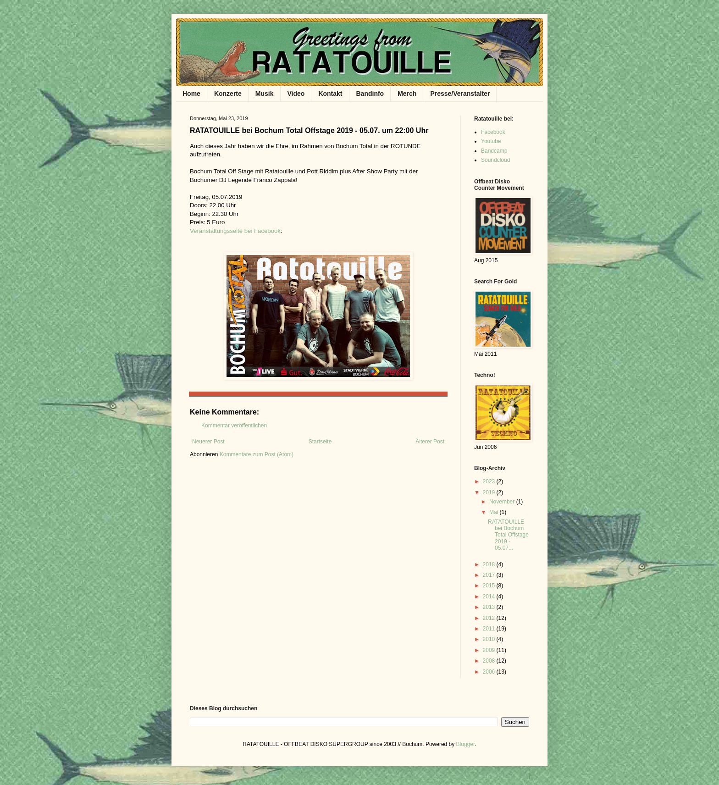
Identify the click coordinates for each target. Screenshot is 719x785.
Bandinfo (370, 93)
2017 (490, 575)
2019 (490, 492)
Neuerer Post (208, 441)
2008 (490, 661)
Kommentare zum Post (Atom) (256, 454)
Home (191, 93)
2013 (490, 607)
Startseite (320, 441)
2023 (490, 481)
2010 (490, 639)
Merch (407, 93)
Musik (264, 93)
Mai (494, 512)
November (502, 501)
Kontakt (330, 93)
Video (296, 93)
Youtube (491, 141)
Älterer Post (429, 441)
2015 (490, 585)
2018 (490, 564)
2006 (490, 672)
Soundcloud (495, 160)
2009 (490, 650)
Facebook (493, 132)
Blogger (465, 744)
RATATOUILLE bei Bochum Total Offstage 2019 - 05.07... (508, 535)
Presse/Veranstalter (460, 93)
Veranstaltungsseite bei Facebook (235, 230)
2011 (490, 628)
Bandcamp (494, 151)
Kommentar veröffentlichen (234, 425)
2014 (490, 596)
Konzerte (228, 93)
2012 (490, 618)
